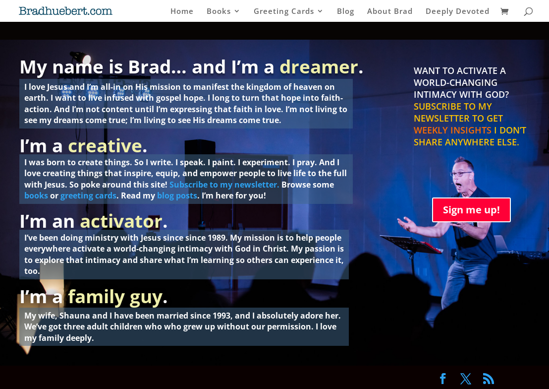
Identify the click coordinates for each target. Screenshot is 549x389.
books (36, 195)
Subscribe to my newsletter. (224, 184)
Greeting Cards (284, 11)
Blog (345, 11)
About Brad (390, 11)
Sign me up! (471, 209)
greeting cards (88, 195)
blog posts (177, 195)
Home (182, 11)
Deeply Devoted (458, 11)
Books (219, 11)
